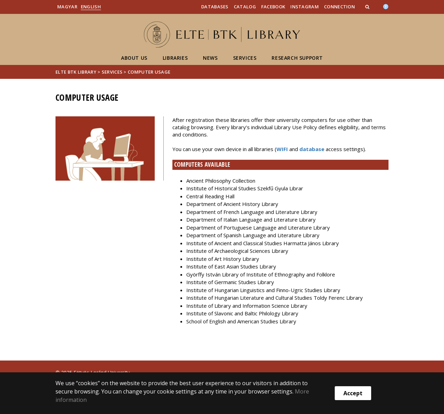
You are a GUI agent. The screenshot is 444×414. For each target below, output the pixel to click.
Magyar (67, 6)
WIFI (282, 149)
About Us (134, 58)
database (311, 149)
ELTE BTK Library (76, 72)
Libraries (175, 58)
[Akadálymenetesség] (385, 6)
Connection (339, 6)
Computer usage (149, 72)
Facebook (273, 6)
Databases (215, 6)
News (210, 58)
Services (245, 58)
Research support (297, 58)
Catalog (245, 6)
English (91, 6)
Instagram (304, 6)
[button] (368, 6)
